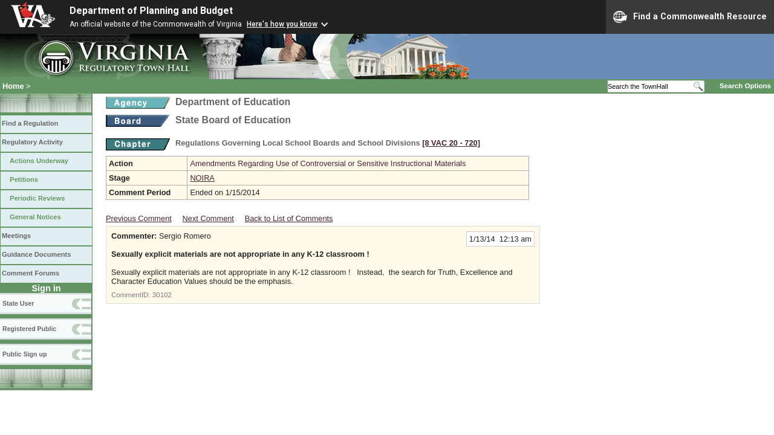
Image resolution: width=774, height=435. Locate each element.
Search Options (745, 85)
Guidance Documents (36, 254)
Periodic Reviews (37, 198)
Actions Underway (39, 160)
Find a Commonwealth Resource (690, 17)
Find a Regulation (30, 123)
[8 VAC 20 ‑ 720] (451, 142)
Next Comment (208, 218)
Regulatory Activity (32, 142)
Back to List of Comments (289, 218)
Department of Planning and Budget (151, 10)
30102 (162, 294)
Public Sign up (24, 354)
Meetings (16, 235)
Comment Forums (30, 273)
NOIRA (202, 177)
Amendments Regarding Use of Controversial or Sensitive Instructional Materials (328, 163)
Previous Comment (139, 218)
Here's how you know (282, 24)
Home (13, 86)
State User (18, 303)
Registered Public (29, 328)
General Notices (35, 217)
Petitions (24, 179)
